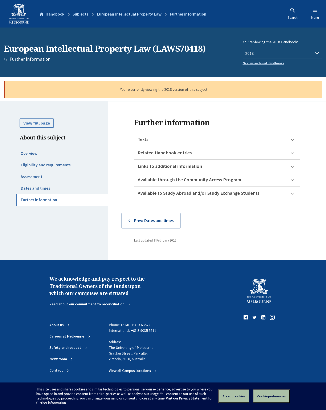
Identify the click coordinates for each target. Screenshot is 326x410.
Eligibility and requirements (46, 165)
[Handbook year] (282, 53)
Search (293, 13)
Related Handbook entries (165, 153)
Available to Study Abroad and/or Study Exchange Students (199, 193)
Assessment (31, 176)
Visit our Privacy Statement (187, 398)
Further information (39, 199)
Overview (29, 153)
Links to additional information (170, 166)
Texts (143, 139)
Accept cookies (234, 396)
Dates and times (35, 188)
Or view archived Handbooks (263, 63)
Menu (315, 13)
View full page (36, 123)
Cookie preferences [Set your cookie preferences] (271, 396)
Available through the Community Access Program (189, 180)
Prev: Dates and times (154, 220)
